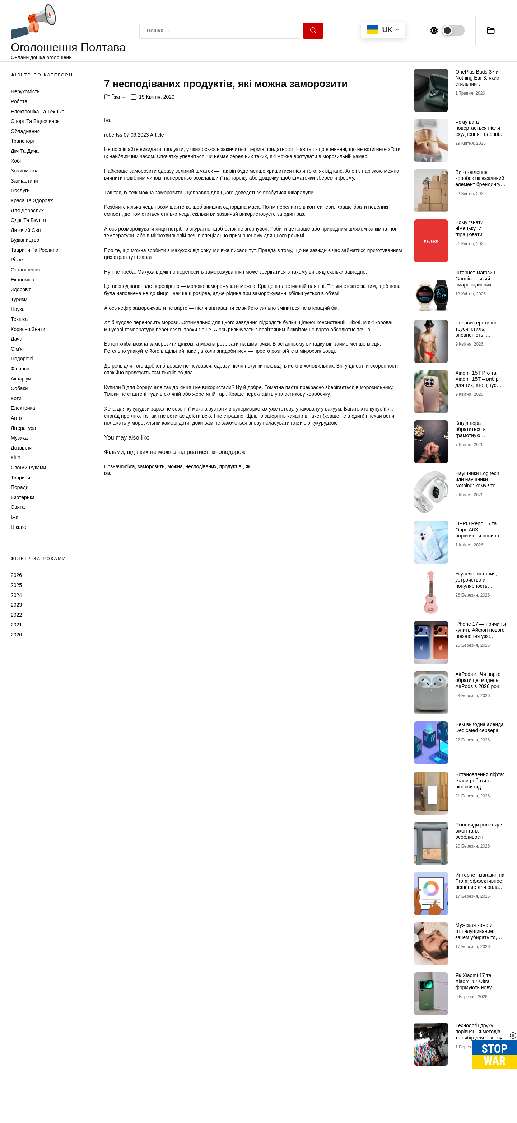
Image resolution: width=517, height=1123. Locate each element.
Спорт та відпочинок (35, 121)
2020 (16, 635)
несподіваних (201, 634)
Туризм (19, 299)
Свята (18, 507)
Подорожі (22, 358)
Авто (16, 418)
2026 (16, 575)
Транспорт (23, 141)
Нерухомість (25, 91)
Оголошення (25, 270)
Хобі (16, 161)
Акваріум (21, 379)
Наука (18, 309)
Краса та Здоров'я (32, 200)
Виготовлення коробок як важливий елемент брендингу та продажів (479, 181)
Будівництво (25, 240)
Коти (16, 398)
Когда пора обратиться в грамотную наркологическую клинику (475, 435)
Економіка (22, 280)
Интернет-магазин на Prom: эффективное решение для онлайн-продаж (480, 884)
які (249, 634)
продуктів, (231, 634)
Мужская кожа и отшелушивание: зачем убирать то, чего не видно (476, 934)
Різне (17, 259)
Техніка (19, 319)
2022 (16, 615)
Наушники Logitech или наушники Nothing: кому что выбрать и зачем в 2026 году (477, 485)
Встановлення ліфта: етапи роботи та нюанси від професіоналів (479, 783)
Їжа (14, 517)
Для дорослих (27, 210)
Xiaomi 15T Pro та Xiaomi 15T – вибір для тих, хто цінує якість (476, 382)
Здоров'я (21, 289)
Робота (19, 101)
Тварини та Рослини (35, 250)
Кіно (15, 457)
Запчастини (24, 181)
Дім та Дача (25, 151)
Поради (19, 487)
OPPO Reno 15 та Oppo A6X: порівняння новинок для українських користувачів (478, 535)
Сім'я (17, 349)
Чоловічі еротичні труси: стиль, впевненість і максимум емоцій (475, 331)
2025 (16, 585)
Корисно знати (28, 329)
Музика (19, 438)
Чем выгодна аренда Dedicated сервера (479, 727)
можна (175, 634)
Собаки (19, 388)
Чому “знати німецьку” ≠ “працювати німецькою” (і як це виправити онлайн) (477, 234)
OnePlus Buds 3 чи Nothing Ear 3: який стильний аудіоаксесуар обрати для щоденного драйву (480, 87)
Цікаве (18, 527)
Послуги (20, 190)
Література (23, 428)
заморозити (151, 634)
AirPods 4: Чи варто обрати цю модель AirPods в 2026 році (477, 680)
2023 (16, 605)
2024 (16, 595)
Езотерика (23, 497)
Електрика (23, 408)
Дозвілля (21, 448)
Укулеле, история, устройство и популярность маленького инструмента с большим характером (480, 589)
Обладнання (25, 131)
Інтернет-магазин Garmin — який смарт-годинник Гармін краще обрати (479, 281)
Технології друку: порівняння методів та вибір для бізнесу (478, 1032)
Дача (16, 339)
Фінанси (20, 368)
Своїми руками (28, 467)
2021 (16, 624)
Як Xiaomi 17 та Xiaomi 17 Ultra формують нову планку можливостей (479, 984)
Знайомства (25, 171)
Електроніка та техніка (37, 111)
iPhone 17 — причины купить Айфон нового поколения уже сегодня (480, 633)
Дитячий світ (26, 230)
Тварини (20, 477)
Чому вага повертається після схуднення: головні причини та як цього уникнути (478, 134)
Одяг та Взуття (28, 220)
